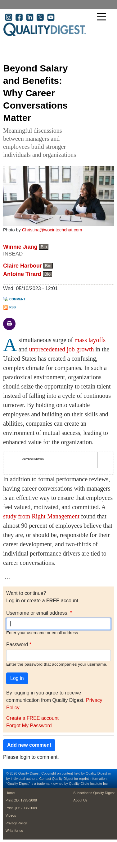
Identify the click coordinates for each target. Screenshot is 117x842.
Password (17, 644)
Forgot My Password (29, 725)
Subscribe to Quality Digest (94, 793)
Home (10, 793)
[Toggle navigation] (103, 17)
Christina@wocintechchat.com (52, 229)
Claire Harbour (22, 266)
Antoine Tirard (22, 274)
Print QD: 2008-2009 (21, 808)
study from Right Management (41, 516)
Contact (45, 778)
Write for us (14, 830)
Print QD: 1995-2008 (21, 800)
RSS (12, 307)
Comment (17, 299)
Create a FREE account (32, 718)
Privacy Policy (16, 823)
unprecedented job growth (61, 349)
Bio (44, 246)
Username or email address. (37, 613)
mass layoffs (90, 340)
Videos (11, 815)
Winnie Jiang (20, 247)
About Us (80, 800)
